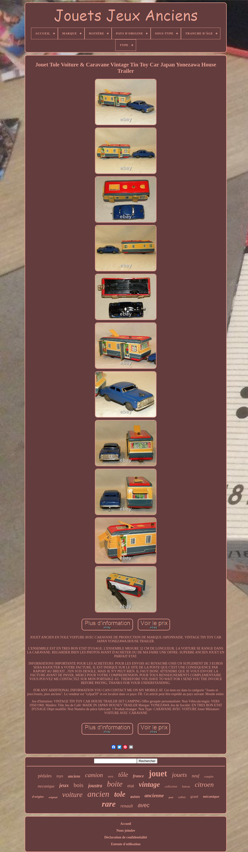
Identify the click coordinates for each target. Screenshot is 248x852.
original (53, 797)
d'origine (38, 796)
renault (126, 806)
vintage (149, 784)
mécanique (211, 796)
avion (135, 797)
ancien (98, 793)
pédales (45, 775)
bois (78, 785)
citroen (204, 784)
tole (119, 794)
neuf (195, 775)
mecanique (46, 786)
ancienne (154, 795)
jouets (179, 774)
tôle (123, 774)
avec (144, 805)
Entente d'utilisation (125, 844)
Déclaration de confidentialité (125, 837)
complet (209, 776)
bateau (186, 786)
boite (115, 784)
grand (194, 796)
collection (171, 786)
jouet (158, 773)
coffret (182, 797)
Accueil (125, 824)
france (138, 776)
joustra (95, 785)
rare (109, 804)
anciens (74, 776)
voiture (72, 794)
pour (171, 797)
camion (94, 775)
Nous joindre (125, 830)
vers (110, 776)
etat (130, 785)
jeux (64, 785)
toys (59, 776)
